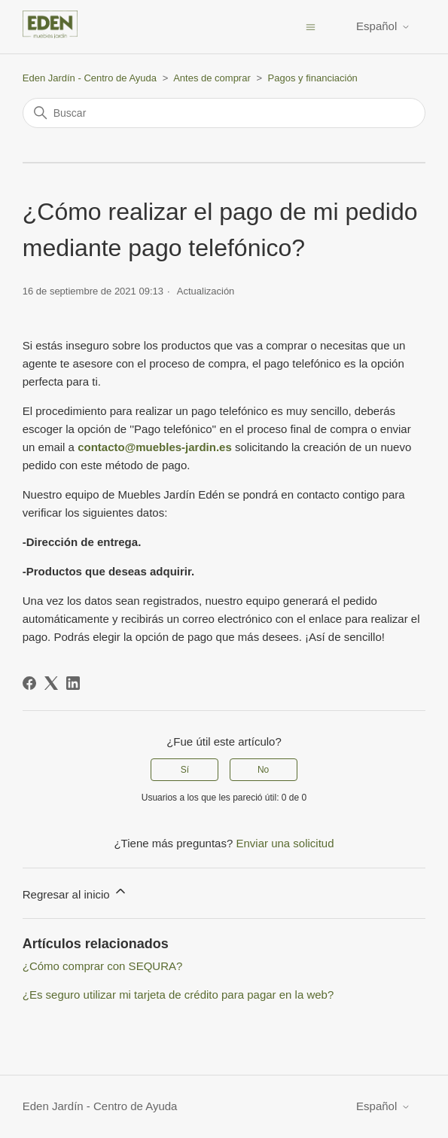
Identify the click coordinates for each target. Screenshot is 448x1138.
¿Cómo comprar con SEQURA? (103, 966)
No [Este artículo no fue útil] (263, 769)
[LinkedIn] (73, 683)
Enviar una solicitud (285, 843)
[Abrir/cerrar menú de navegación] (310, 26)
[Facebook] (29, 683)
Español (383, 26)
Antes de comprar (212, 78)
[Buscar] (224, 113)
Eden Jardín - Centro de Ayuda (90, 78)
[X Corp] (51, 683)
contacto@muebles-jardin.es (156, 447)
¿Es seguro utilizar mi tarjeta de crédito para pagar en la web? (178, 994)
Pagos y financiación (313, 78)
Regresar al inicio (75, 892)
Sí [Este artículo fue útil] (185, 769)
